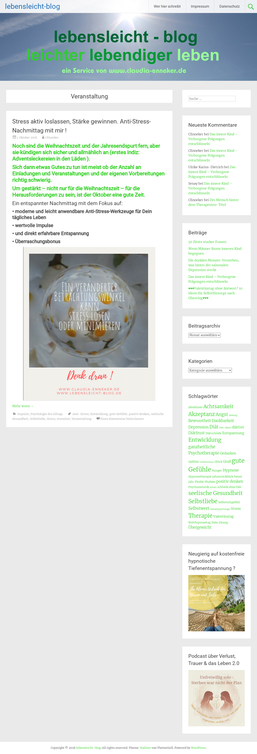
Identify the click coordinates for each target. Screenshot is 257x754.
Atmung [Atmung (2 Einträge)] (233, 415)
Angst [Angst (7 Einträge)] (222, 414)
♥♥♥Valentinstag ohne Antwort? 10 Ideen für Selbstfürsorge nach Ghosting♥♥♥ (215, 293)
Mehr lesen (23, 406)
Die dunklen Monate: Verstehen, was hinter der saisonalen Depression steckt (213, 265)
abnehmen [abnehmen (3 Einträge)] (195, 407)
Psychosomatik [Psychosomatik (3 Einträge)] (198, 487)
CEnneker (52, 137)
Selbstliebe (37, 419)
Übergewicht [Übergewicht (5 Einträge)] (200, 527)
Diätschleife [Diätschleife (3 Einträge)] (213, 433)
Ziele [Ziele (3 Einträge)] (214, 522)
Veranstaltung (81, 419)
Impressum (200, 6)
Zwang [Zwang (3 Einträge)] (223, 522)
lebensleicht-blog (32, 6)
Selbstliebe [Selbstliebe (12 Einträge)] (202, 501)
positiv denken (139, 414)
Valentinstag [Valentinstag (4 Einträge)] (223, 516)
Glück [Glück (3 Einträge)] (218, 462)
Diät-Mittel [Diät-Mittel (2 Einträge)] (225, 427)
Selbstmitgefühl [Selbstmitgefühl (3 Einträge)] (229, 502)
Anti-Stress (80, 414)
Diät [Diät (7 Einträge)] (213, 427)
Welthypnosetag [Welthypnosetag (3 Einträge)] (199, 522)
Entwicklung (99, 414)
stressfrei (63, 419)
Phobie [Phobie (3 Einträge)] (199, 482)
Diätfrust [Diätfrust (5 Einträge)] (196, 433)
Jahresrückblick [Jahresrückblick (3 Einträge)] (222, 476)
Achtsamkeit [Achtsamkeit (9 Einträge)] (218, 406)
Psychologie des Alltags (47, 414)
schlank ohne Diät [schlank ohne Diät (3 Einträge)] (229, 487)
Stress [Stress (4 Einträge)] (236, 509)
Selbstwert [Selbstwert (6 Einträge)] (198, 508)
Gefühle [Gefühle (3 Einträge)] (193, 462)
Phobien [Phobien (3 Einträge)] (210, 482)
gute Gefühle (118, 414)
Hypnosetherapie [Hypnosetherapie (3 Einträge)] (199, 476)
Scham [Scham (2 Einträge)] (213, 487)
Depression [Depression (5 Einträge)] (198, 427)
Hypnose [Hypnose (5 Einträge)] (231, 470)
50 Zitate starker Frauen (207, 242)
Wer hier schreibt (167, 6)
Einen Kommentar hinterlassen (122, 419)
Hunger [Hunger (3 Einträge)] (217, 470)
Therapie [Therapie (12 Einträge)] (200, 515)
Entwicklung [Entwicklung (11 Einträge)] (204, 439)
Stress (51, 419)
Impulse (23, 414)
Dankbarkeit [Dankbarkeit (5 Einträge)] (223, 420)
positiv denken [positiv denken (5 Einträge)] (229, 481)
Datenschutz (229, 6)
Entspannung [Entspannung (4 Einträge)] (233, 433)
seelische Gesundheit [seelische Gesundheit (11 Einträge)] (215, 493)
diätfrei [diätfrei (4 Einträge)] (238, 427)
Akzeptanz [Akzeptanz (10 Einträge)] (201, 414)
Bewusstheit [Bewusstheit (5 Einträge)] (199, 420)
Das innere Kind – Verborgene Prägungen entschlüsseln (213, 139)
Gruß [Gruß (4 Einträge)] (227, 461)
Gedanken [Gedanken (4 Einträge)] (228, 453)
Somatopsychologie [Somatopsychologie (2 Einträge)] (220, 509)
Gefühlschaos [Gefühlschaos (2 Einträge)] (207, 462)
